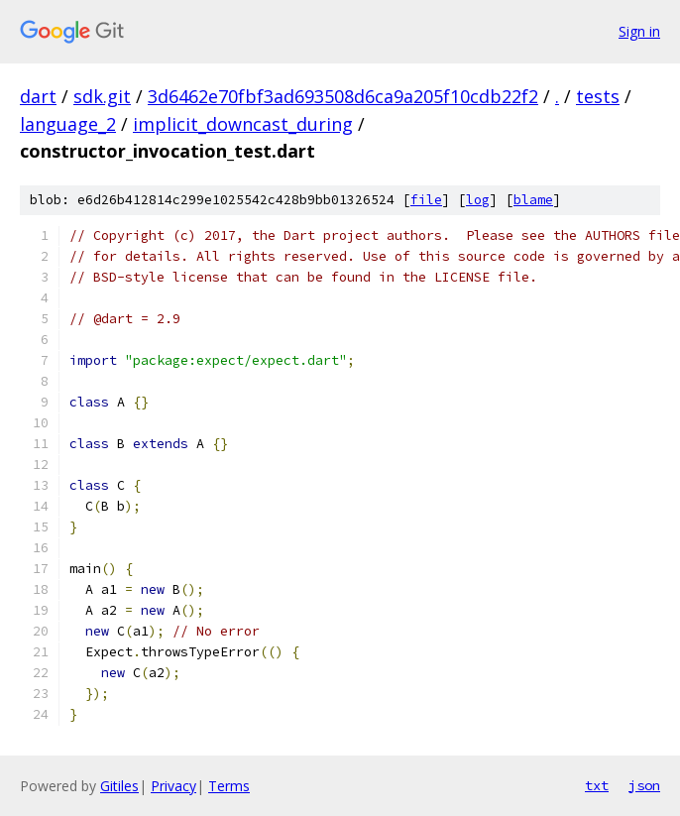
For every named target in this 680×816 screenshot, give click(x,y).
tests (598, 96)
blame (533, 199)
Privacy (173, 785)
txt (597, 785)
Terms (229, 785)
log (478, 199)
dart (38, 96)
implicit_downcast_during (243, 124)
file (426, 199)
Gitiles (119, 785)
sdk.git (102, 96)
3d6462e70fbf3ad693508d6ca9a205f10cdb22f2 (343, 96)
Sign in (639, 31)
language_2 (68, 124)
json (644, 785)
